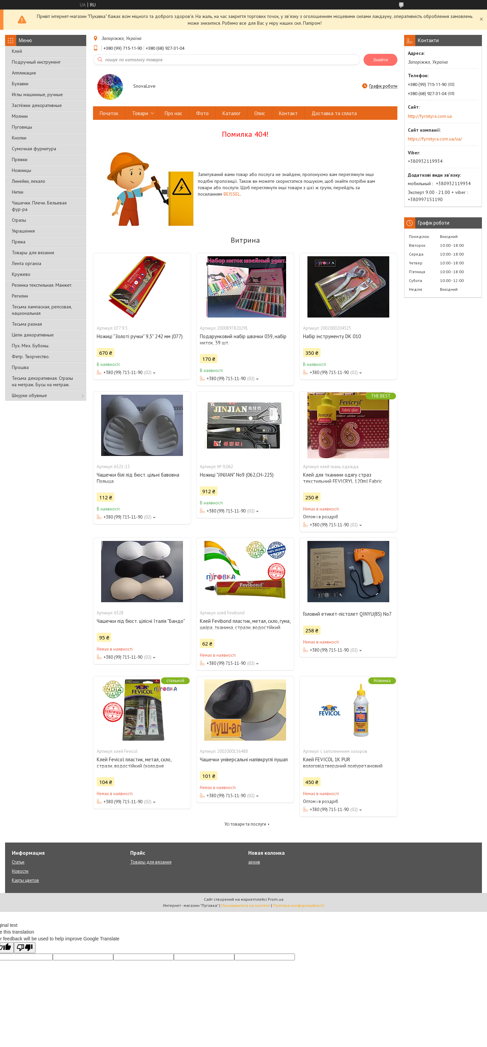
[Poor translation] (25, 947)
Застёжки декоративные (37, 105)
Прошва (20, 367)
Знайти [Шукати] (380, 59)
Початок (109, 113)
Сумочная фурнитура (34, 149)
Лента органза (26, 263)
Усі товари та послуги (245, 824)
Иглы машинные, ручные (37, 94)
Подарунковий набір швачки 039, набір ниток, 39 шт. (243, 339)
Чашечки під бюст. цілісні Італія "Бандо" (141, 621)
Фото (202, 113)
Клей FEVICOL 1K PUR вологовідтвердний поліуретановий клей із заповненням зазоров (342, 766)
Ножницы (21, 170)
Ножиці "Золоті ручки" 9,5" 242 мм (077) (140, 336)
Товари (140, 113)
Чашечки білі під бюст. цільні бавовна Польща (138, 478)
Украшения (23, 231)
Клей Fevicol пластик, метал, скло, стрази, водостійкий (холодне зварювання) (134, 766)
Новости (20, 871)
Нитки (17, 192)
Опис (259, 113)
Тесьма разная (27, 324)
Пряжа (18, 242)
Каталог (231, 113)
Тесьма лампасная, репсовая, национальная (42, 310)
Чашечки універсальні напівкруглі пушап (244, 759)
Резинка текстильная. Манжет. (42, 285)
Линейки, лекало (28, 181)
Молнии (20, 116)
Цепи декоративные (33, 335)
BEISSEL (232, 194)
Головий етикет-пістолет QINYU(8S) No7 (347, 614)
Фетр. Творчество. (31, 356)
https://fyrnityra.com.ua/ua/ (435, 139)
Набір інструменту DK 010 (332, 336)
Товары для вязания (33, 252)
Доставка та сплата (334, 113)
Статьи (18, 862)
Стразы (19, 220)
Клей (17, 51)
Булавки (20, 84)
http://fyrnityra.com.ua (430, 116)
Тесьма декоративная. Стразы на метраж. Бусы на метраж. (42, 381)
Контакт (288, 113)
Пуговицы (22, 127)
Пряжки (19, 159)
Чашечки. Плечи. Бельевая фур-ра (39, 206)
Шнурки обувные (29, 395)
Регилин (20, 296)
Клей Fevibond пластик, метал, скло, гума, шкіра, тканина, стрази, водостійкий (245, 624)
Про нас (173, 113)
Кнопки (19, 138)
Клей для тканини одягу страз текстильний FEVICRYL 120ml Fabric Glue (342, 481)
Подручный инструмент (36, 62)
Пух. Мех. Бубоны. (30, 346)
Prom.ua (275, 899)
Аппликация (24, 73)
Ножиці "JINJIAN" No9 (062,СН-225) (237, 475)
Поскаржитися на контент (245, 905)
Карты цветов (25, 880)
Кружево (21, 274)
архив (254, 862)
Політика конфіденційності (298, 905)
